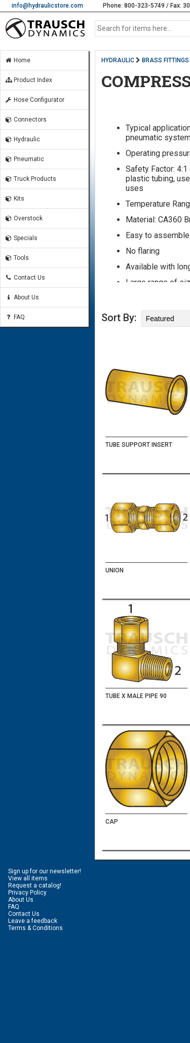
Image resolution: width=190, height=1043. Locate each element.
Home (17, 60)
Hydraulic (22, 139)
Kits (14, 198)
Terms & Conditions (35, 928)
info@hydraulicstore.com (47, 5)
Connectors (26, 119)
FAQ (15, 317)
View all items (28, 878)
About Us (22, 297)
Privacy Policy (27, 892)
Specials (21, 238)
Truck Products (30, 178)
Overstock (24, 218)
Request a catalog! (34, 885)
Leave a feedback (32, 920)
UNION (114, 570)
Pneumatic (24, 159)
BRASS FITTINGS (165, 60)
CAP (111, 821)
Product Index (28, 80)
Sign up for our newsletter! (44, 871)
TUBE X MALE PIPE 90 (136, 696)
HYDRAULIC (117, 60)
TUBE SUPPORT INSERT (138, 444)
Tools (17, 257)
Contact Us (25, 277)
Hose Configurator (34, 99)
